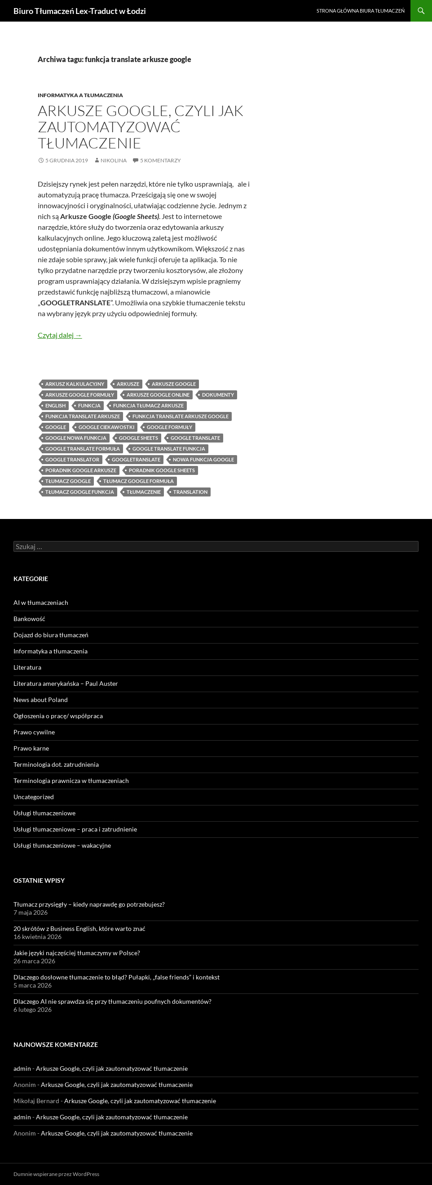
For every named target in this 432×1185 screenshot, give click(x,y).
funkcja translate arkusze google (180, 416)
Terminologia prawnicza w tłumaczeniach (71, 780)
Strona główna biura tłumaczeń (361, 10)
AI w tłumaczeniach (40, 602)
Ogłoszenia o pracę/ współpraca (58, 716)
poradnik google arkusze (80, 470)
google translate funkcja (168, 449)
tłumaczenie (144, 492)
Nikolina (114, 160)
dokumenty (218, 395)
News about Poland (40, 699)
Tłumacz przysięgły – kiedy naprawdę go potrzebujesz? (89, 904)
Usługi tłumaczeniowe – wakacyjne (62, 845)
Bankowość (29, 618)
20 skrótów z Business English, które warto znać (79, 928)
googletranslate (136, 459)
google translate (195, 438)
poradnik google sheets (162, 470)
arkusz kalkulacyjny (74, 384)
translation (190, 492)
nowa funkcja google (203, 459)
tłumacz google (68, 481)
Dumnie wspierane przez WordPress (56, 1174)
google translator (72, 459)
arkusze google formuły (79, 395)
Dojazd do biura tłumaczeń (50, 635)
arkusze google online (158, 395)
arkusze (128, 384)
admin (22, 1068)
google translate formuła (82, 449)
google (55, 427)
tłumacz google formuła (138, 481)
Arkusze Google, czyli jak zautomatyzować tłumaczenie (140, 126)
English (55, 405)
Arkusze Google (174, 384)
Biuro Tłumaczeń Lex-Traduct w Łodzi (79, 11)
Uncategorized (33, 796)
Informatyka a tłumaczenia (80, 95)
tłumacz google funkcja (79, 492)
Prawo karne (31, 748)
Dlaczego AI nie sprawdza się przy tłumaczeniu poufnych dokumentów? (112, 1001)
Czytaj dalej (60, 335)
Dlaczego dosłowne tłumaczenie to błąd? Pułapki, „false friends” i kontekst (116, 977)
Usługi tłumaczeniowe (44, 813)
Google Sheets (138, 438)
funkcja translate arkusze (82, 416)
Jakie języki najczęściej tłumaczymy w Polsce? (76, 953)
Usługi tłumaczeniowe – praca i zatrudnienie (75, 829)
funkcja (89, 405)
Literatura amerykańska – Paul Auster (65, 683)
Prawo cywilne (34, 732)
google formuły (169, 427)
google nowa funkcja (75, 438)
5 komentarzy (160, 160)
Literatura (27, 667)
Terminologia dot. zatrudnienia (56, 764)
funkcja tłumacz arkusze (148, 405)
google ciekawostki (106, 427)
